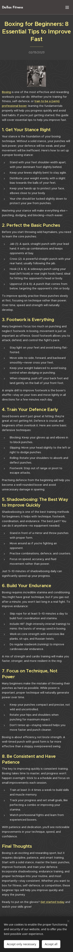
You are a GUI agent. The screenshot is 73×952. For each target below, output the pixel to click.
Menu (67, 7)
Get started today (52, 902)
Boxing (6, 92)
